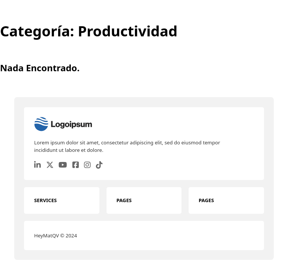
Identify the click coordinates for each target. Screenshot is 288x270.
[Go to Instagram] (87, 165)
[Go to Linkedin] (37, 165)
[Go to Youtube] (62, 165)
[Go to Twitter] (50, 165)
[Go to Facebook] (75, 165)
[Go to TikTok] (99, 165)
